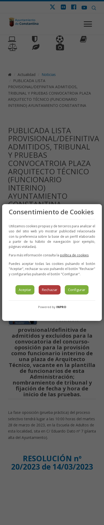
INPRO (61, 307)
